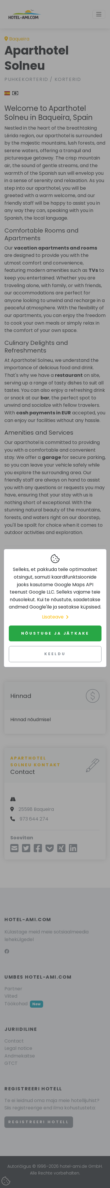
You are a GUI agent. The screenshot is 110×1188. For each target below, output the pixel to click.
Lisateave (55, 617)
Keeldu (54, 653)
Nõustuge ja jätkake (55, 633)
